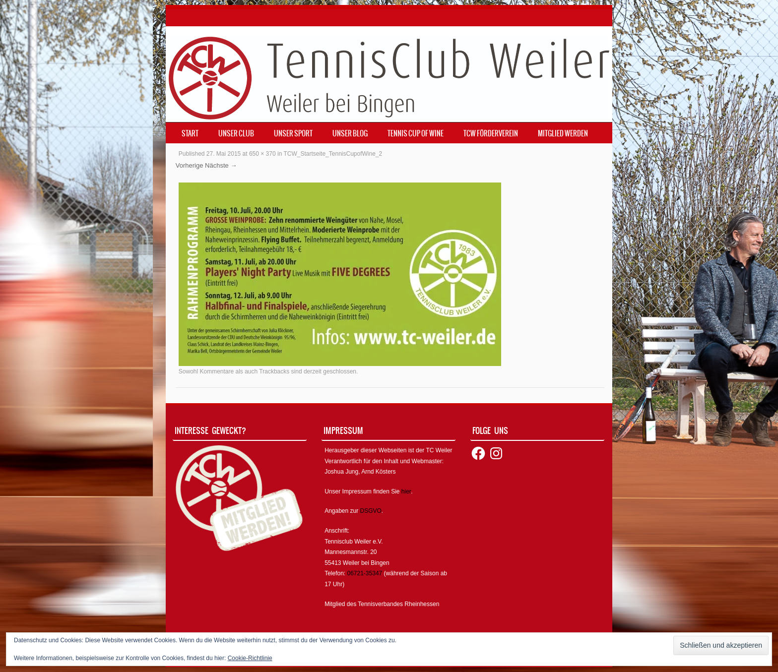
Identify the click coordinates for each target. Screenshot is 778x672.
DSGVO (371, 510)
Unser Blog (350, 133)
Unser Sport (293, 133)
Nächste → (221, 165)
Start (190, 133)
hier (406, 491)
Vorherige (189, 165)
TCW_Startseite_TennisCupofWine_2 (332, 153)
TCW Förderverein (490, 133)
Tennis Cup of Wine (416, 133)
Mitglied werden (563, 133)
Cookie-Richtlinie (250, 658)
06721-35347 (365, 573)
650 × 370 (262, 153)
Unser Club (236, 133)
